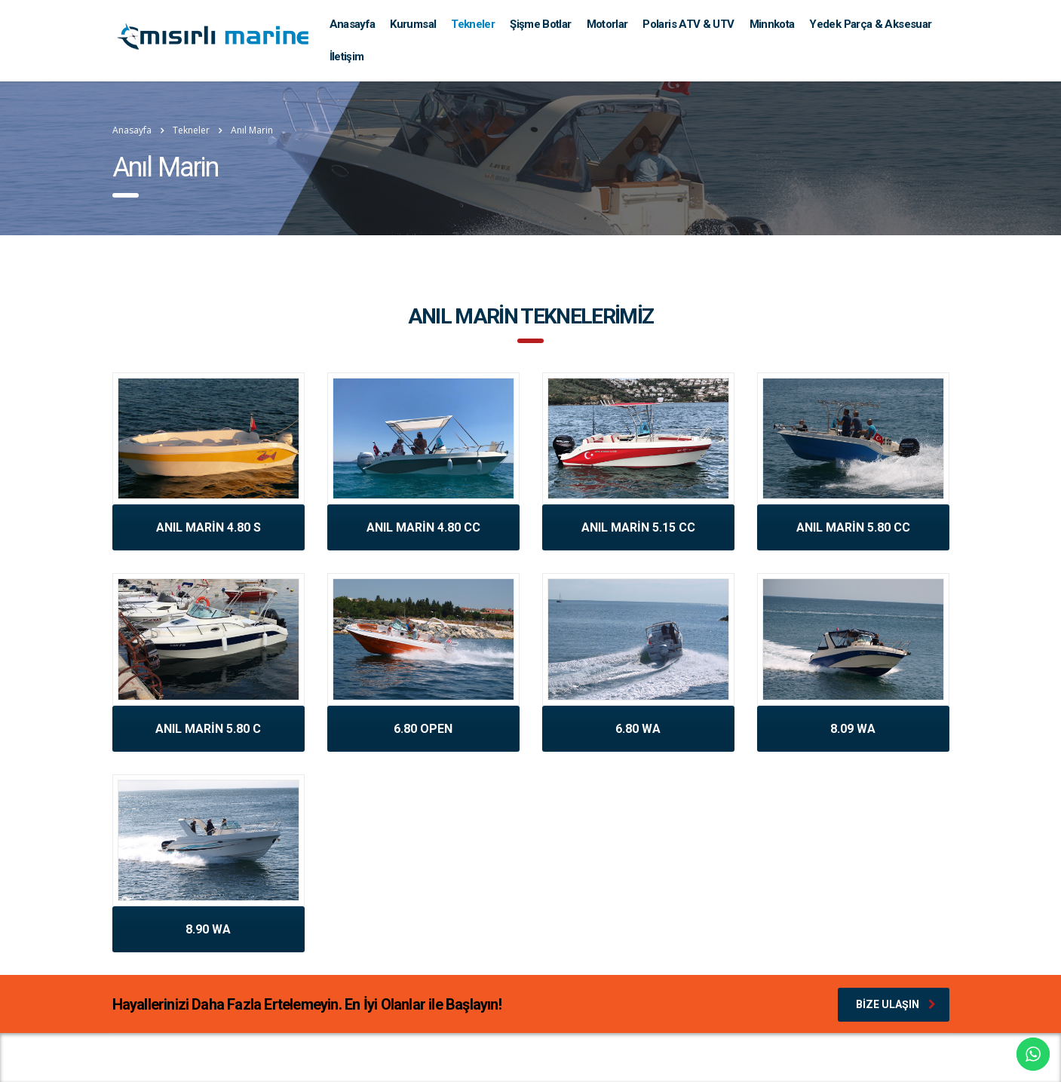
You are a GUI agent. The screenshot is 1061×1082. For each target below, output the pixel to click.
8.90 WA (208, 929)
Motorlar (607, 24)
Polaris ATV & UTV (688, 24)
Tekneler (473, 24)
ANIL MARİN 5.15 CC (638, 527)
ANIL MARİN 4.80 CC (423, 527)
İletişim (347, 56)
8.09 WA (852, 729)
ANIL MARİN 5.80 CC (853, 527)
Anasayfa (353, 24)
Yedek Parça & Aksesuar (870, 24)
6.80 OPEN (423, 729)
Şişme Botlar (540, 24)
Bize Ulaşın (896, 1004)
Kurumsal (413, 24)
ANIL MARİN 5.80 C (208, 729)
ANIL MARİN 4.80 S (208, 527)
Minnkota (772, 24)
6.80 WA (638, 729)
